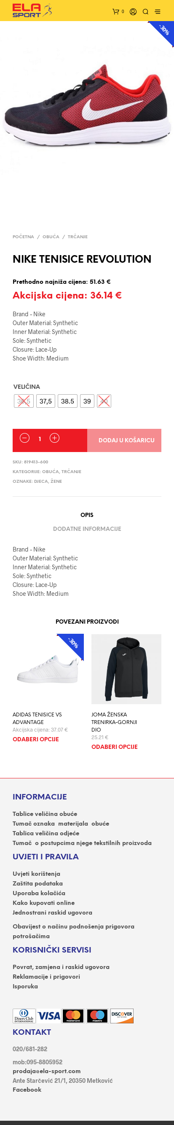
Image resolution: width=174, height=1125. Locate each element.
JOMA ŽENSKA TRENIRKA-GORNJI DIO (114, 722)
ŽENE (56, 481)
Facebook (27, 1090)
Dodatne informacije (87, 529)
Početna (23, 237)
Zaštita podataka (38, 884)
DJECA (41, 481)
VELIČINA (26, 387)
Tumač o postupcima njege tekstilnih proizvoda (82, 843)
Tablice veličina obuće (45, 814)
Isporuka (25, 987)
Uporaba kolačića (39, 894)
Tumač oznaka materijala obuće (61, 824)
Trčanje (78, 237)
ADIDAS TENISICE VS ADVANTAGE (37, 718)
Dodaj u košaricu (127, 441)
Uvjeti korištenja (36, 874)
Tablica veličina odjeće (46, 834)
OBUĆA (51, 237)
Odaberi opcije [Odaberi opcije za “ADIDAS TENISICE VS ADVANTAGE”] (36, 740)
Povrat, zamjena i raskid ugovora (61, 967)
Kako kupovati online (44, 903)
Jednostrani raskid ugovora (52, 913)
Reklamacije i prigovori (46, 977)
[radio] (46, 401)
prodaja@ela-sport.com (47, 1071)
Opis (87, 515)
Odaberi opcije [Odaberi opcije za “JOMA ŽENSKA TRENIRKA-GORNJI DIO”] (114, 747)
